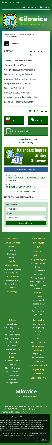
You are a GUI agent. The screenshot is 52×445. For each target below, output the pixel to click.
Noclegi (38, 331)
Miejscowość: (12, 204)
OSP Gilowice (38, 354)
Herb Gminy (12, 254)
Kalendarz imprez (12, 335)
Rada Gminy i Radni (12, 272)
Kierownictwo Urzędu (12, 269)
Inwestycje (38, 242)
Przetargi (12, 291)
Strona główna (30, 7)
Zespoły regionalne (12, 338)
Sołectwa (12, 250)
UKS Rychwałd (12, 382)
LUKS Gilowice (12, 371)
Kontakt (44, 7)
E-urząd (39, 120)
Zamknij (44, 439)
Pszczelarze (38, 361)
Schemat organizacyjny (12, 280)
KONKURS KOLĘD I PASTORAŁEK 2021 (21, 187)
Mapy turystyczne (38, 342)
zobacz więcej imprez (26, 191)
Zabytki (38, 335)
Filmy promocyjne (21, 131)
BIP (13, 120)
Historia (12, 257)
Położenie (12, 246)
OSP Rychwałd (38, 357)
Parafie (12, 261)
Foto (38, 338)
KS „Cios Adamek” (12, 360)
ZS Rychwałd (38, 300)
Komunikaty (38, 238)
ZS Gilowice (38, 296)
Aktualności (12, 238)
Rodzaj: (9, 213)
